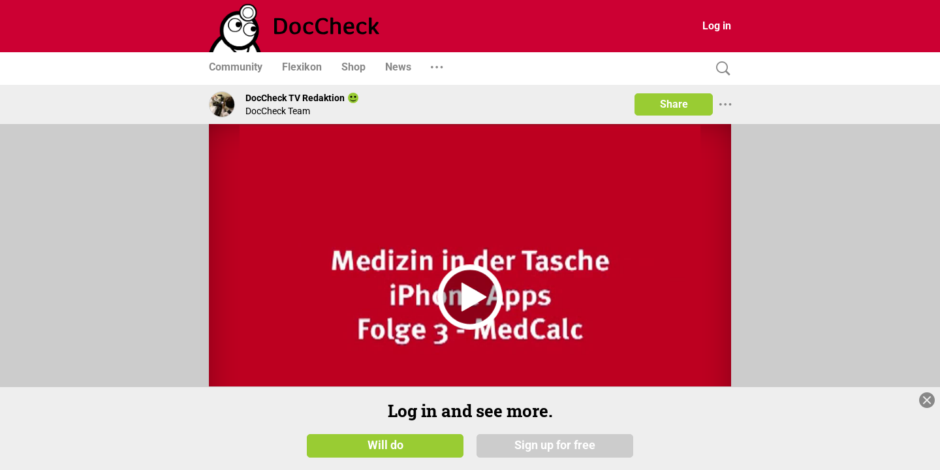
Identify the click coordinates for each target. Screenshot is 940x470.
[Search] (720, 69)
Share (674, 104)
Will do (385, 445)
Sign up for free (554, 445)
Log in (716, 26)
